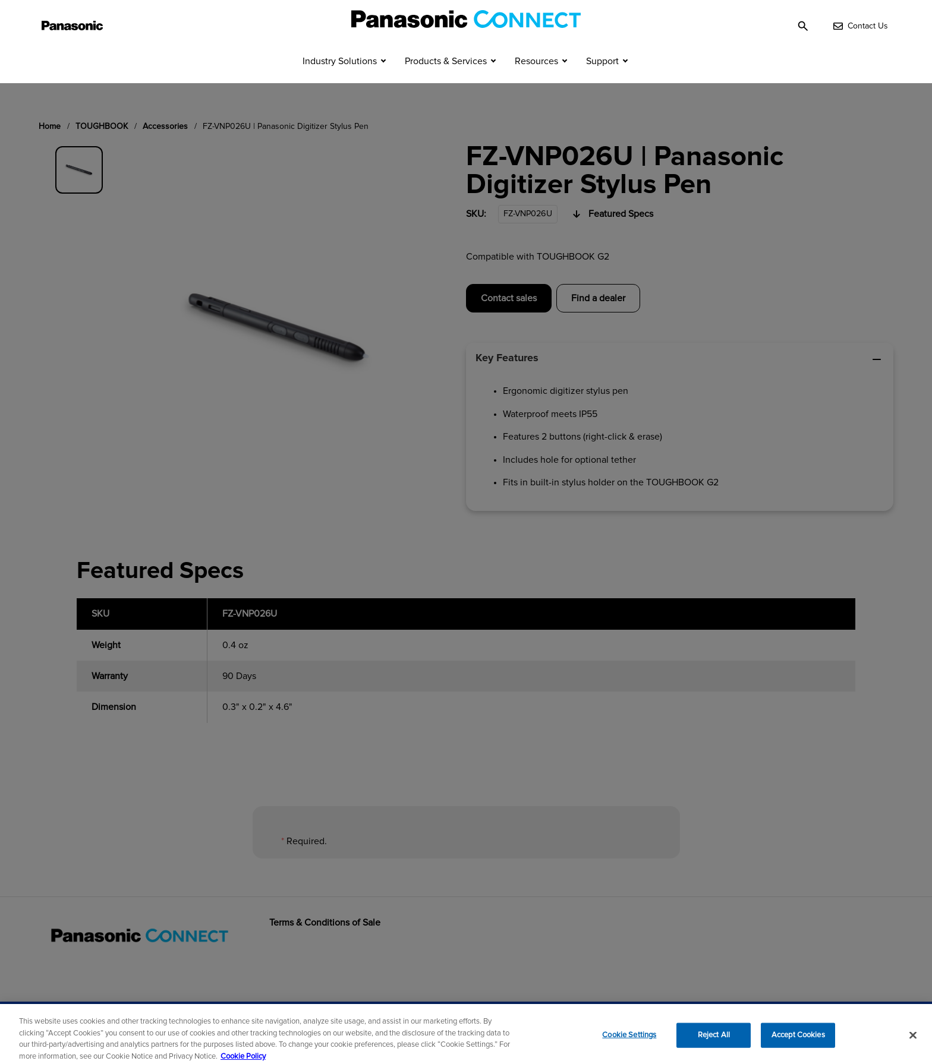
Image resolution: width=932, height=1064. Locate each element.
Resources (536, 82)
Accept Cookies (798, 1041)
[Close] (913, 1041)
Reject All (714, 1041)
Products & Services (446, 82)
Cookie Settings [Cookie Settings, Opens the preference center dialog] (629, 1041)
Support (602, 82)
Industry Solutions (340, 82)
